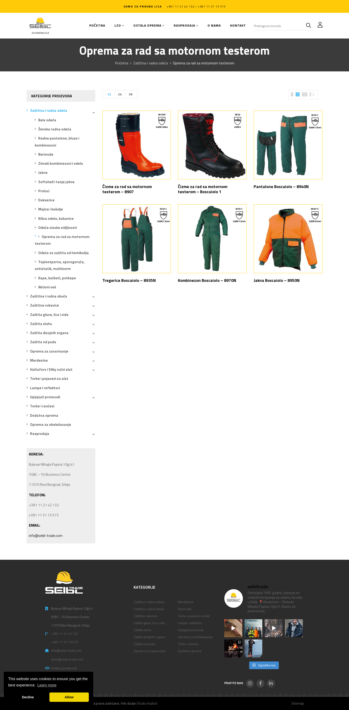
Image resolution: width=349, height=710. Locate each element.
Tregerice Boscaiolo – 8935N (129, 280)
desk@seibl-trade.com (67, 659)
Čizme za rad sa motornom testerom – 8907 (127, 189)
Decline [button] (28, 697)
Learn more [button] (46, 685)
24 (120, 94)
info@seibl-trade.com (45, 535)
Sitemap (297, 703)
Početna (121, 63)
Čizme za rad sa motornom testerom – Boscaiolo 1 (202, 189)
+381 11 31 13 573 (64, 642)
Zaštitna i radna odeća (150, 63)
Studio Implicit (147, 703)
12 (109, 94)
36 (130, 94)
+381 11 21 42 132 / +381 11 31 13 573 (196, 6)
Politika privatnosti (64, 668)
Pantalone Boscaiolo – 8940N (281, 186)
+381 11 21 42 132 (64, 633)
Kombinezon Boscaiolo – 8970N (207, 280)
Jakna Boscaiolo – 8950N (277, 280)
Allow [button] (69, 697)
